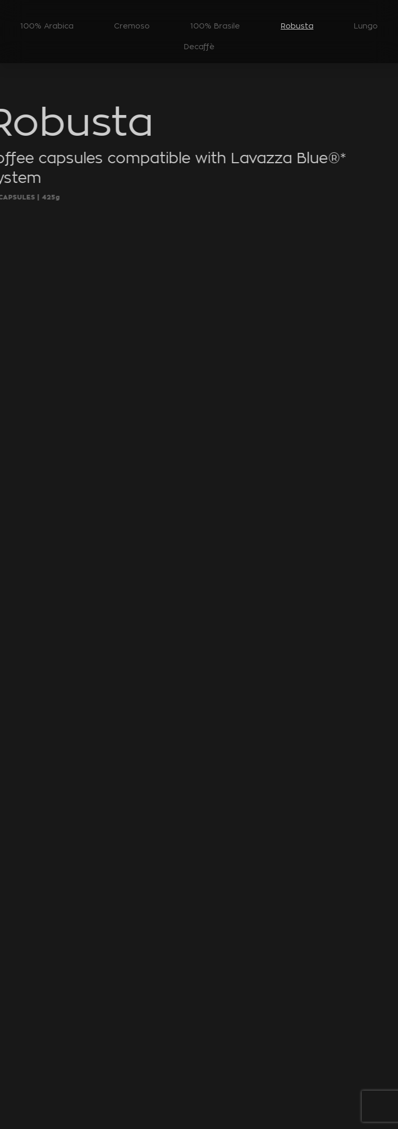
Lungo (366, 26)
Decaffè (199, 46)
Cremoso (132, 26)
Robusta (297, 26)
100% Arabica (47, 26)
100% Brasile (215, 26)
